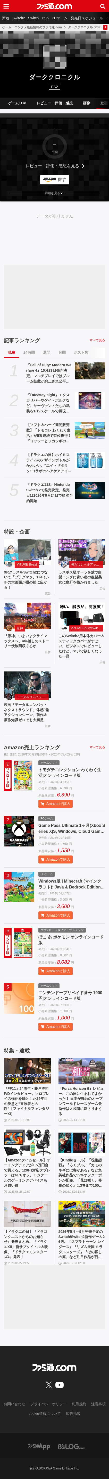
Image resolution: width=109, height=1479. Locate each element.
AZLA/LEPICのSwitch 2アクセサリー (87, 628)
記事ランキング (22, 340)
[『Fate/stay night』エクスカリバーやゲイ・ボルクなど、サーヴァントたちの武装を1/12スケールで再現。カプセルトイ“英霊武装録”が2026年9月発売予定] (90, 400)
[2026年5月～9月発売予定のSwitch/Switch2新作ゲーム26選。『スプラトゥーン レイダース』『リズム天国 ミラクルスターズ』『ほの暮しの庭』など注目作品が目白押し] (81, 1214)
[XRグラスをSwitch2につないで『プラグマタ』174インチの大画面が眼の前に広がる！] (27, 552)
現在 (11, 352)
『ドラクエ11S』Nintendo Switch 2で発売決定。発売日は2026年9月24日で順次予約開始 (49, 493)
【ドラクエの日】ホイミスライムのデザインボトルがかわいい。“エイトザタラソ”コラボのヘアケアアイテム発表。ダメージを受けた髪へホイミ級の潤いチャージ (48, 463)
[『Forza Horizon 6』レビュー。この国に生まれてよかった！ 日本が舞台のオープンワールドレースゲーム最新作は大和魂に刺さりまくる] (81, 1071)
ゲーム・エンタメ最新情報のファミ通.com (32, 27)
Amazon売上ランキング (32, 747)
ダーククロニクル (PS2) (85, 27)
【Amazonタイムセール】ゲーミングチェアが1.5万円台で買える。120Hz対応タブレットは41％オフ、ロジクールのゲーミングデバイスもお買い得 (27, 1172)
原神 (20, 628)
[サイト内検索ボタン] (103, 6)
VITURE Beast (27, 564)
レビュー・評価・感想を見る (52, 166)
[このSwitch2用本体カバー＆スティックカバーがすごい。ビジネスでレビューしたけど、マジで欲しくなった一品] (81, 616)
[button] (54, 193)
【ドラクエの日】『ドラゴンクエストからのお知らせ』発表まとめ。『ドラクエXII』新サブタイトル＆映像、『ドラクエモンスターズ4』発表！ (26, 1244)
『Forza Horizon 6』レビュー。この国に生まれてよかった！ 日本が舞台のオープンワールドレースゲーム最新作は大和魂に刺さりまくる (81, 1101)
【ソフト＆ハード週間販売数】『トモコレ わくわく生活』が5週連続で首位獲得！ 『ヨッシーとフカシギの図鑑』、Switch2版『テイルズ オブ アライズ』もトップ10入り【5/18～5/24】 (49, 433)
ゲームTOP (17, 103)
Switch (33, 18)
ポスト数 (81, 352)
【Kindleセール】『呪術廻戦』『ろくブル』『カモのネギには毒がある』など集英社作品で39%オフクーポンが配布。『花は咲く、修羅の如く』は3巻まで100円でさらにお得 (80, 1173)
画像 (86, 103)
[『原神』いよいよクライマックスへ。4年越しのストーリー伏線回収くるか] (27, 616)
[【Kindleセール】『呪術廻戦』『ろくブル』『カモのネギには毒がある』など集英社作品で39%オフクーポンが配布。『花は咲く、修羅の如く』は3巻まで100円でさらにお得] (81, 1142)
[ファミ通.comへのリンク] (54, 6)
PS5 (45, 18)
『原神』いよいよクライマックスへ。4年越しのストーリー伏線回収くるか (26, 641)
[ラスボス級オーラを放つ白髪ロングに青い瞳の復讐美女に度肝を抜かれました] (81, 552)
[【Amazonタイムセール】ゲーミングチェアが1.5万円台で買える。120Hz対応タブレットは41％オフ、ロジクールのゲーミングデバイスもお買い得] (27, 1142)
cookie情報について (45, 1413)
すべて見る (97, 340)
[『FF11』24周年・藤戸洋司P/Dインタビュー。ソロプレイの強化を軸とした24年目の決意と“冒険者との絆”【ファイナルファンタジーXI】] (27, 1071)
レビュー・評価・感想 (55, 103)
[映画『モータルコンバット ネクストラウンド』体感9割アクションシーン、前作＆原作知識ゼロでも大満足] (27, 684)
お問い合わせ (14, 1404)
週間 (46, 352)
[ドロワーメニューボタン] (6, 6)
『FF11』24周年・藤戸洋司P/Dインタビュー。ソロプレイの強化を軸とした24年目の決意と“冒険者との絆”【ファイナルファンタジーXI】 (26, 1101)
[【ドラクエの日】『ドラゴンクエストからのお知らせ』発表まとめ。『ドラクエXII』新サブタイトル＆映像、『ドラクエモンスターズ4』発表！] (27, 1214)
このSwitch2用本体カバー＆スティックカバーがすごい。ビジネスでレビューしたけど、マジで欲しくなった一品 (81, 646)
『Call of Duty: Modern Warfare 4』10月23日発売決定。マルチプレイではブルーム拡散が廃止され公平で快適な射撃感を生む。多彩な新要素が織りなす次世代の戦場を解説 (48, 373)
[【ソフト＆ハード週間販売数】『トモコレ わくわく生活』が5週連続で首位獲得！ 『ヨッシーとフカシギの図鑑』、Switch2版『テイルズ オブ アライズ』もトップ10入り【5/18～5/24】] (90, 430)
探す (62, 179)
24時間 (29, 352)
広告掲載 (73, 1413)
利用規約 (79, 1404)
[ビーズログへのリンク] (71, 1446)
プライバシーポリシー (48, 1404)
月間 (62, 352)
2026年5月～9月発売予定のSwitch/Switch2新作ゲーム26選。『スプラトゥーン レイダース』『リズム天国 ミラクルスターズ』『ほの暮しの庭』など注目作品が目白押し (81, 1244)
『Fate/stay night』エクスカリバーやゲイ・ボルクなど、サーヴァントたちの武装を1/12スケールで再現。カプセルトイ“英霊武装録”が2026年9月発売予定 (48, 403)
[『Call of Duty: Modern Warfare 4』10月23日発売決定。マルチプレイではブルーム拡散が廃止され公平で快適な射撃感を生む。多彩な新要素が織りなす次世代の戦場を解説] (90, 370)
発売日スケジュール (87, 18)
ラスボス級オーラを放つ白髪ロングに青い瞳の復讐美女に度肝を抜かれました (80, 577)
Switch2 (18, 18)
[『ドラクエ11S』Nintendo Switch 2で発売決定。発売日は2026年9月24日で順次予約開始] (90, 490)
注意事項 (98, 1404)
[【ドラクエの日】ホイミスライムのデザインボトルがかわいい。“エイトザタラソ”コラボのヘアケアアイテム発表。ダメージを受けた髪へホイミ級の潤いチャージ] (90, 460)
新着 (5, 18)
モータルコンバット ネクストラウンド (33, 697)
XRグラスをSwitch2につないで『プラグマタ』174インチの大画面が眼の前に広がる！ (26, 579)
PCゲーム (60, 18)
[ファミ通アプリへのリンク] (39, 1446)
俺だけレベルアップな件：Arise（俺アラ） (87, 564)
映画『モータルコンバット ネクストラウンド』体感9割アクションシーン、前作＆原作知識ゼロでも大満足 (26, 712)
